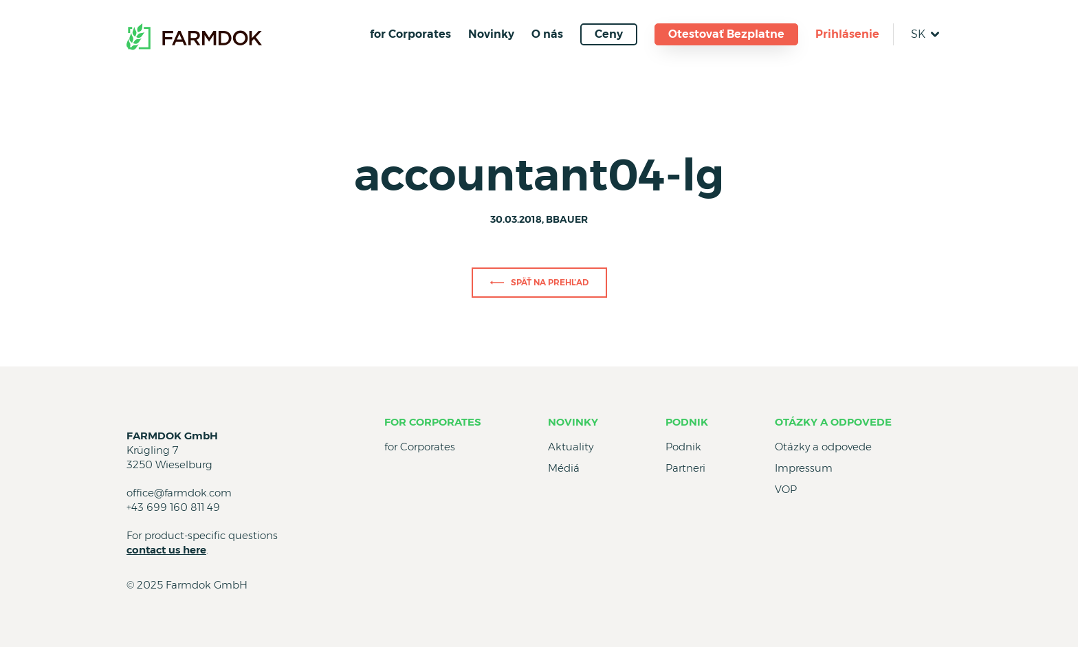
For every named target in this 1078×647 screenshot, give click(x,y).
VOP (786, 489)
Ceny (609, 34)
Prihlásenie (847, 34)
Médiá (564, 467)
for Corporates (410, 34)
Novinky (491, 34)
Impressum (804, 467)
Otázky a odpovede (833, 421)
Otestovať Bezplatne (726, 34)
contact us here (166, 549)
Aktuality (570, 446)
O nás (547, 34)
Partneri (685, 467)
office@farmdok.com (179, 492)
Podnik (687, 421)
